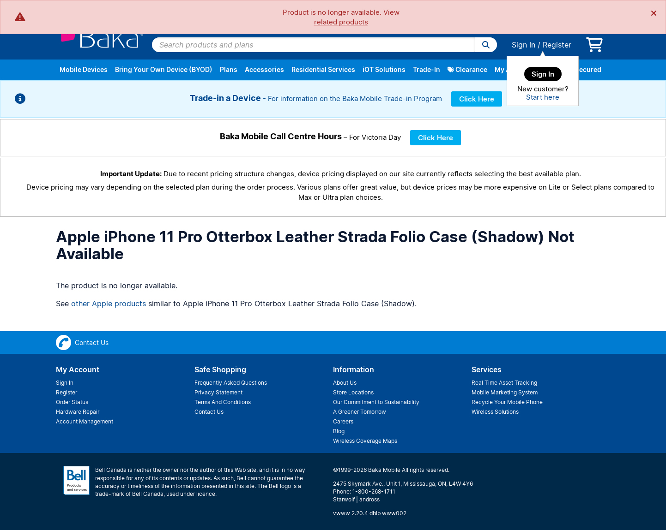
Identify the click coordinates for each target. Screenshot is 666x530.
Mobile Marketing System (505, 392)
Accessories (264, 69)
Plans (228, 69)
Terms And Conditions (222, 402)
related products (341, 22)
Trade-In (426, 69)
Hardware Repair (77, 411)
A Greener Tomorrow (359, 411)
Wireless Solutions (495, 411)
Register (557, 44)
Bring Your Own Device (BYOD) (163, 69)
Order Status (72, 402)
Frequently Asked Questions (230, 382)
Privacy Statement (218, 392)
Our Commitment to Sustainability (376, 402)
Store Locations (353, 392)
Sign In (523, 44)
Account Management (84, 421)
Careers (343, 421)
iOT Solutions (384, 69)
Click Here (476, 99)
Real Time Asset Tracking (504, 382)
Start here (542, 97)
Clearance (467, 69)
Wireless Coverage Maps (365, 440)
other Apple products (108, 303)
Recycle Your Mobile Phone (507, 402)
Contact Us (209, 411)
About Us (345, 382)
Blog (339, 431)
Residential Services (323, 69)
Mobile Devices (84, 69)
